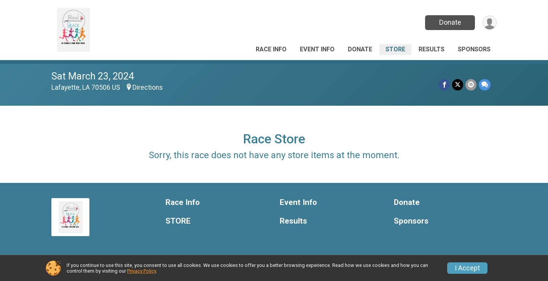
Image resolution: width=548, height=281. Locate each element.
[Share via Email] (470, 84)
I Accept (467, 268)
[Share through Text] (485, 84)
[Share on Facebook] (444, 84)
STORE (395, 49)
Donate (450, 22)
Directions (147, 87)
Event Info (317, 49)
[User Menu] (490, 23)
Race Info (271, 49)
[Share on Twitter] (457, 84)
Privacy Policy (141, 271)
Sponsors (474, 49)
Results (431, 49)
